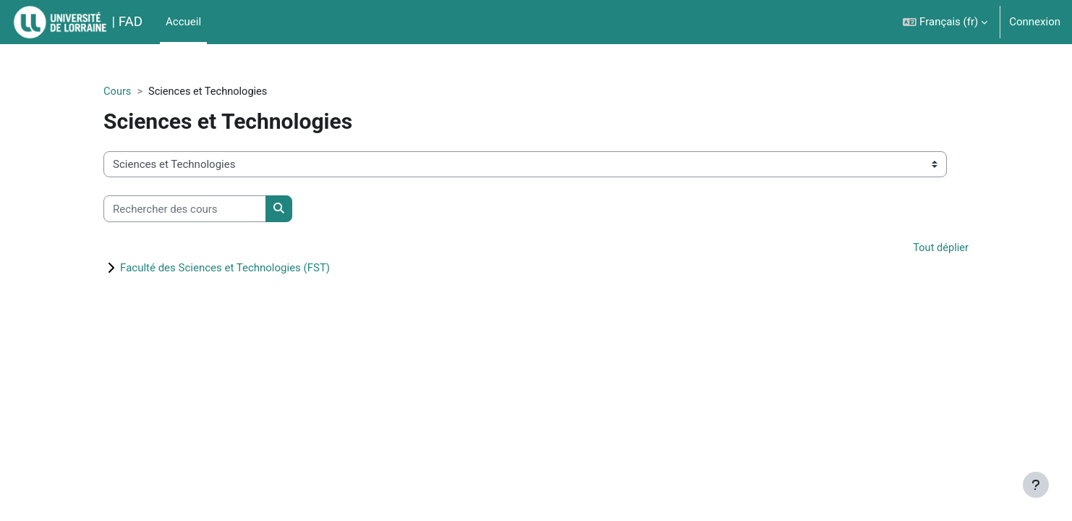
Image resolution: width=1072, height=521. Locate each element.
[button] (945, 22)
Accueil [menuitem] (183, 21)
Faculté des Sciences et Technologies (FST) (248, 268)
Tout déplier (916, 248)
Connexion (1034, 21)
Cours (141, 91)
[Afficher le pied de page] (1036, 485)
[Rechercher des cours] (208, 209)
